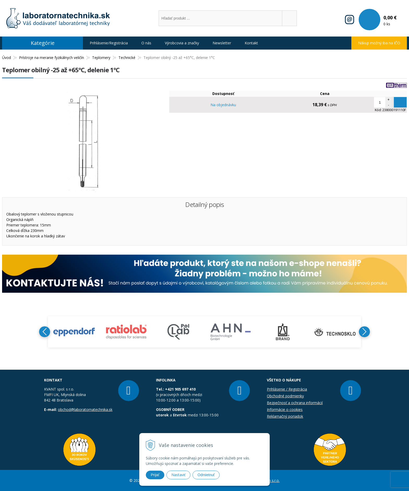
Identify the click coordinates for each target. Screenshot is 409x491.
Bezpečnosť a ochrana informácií (295, 402)
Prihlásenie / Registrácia (287, 389)
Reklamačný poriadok (285, 416)
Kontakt (251, 42)
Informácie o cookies (285, 409)
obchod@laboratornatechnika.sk (85, 409)
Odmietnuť (206, 475)
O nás (146, 42)
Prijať (155, 475)
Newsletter (222, 42)
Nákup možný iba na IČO (379, 42)
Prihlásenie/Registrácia (109, 42)
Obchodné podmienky (285, 395)
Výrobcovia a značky (182, 42)
